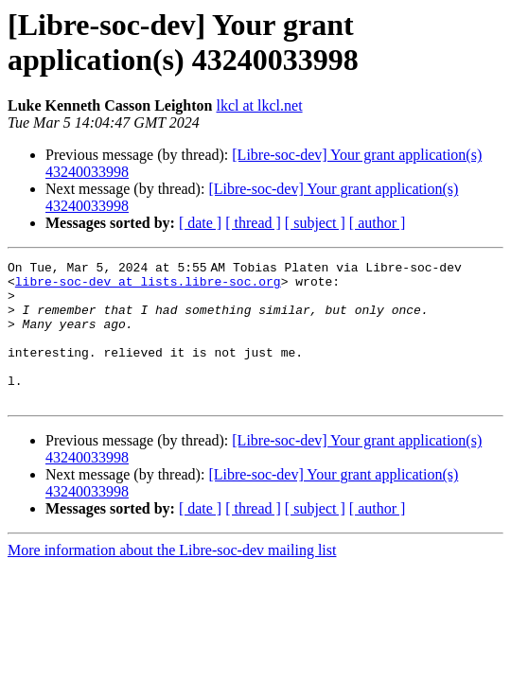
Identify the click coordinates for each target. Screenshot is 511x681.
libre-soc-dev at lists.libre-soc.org (148, 286)
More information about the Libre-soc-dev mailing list (172, 578)
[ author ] (377, 223)
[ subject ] (315, 223)
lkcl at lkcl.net (260, 105)
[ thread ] (253, 223)
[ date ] (200, 223)
